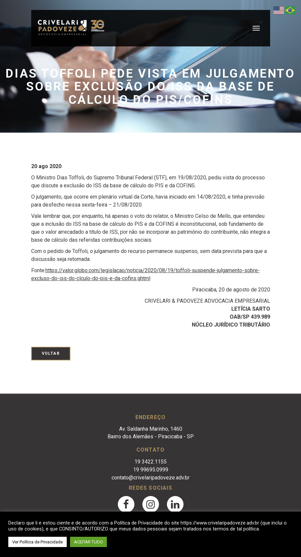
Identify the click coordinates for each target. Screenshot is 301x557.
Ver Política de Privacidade (37, 541)
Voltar (51, 353)
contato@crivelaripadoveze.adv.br (150, 477)
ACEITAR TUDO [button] (88, 541)
